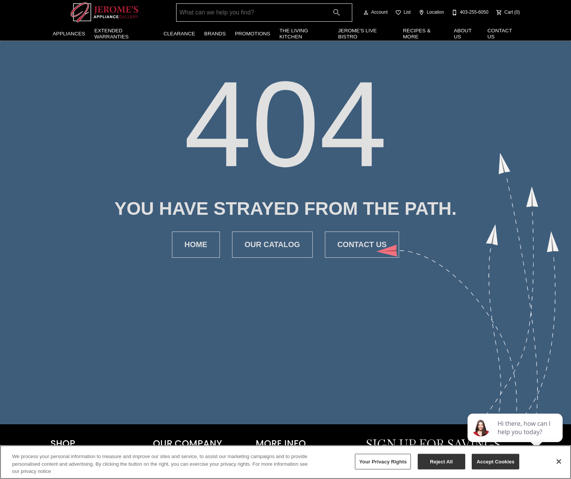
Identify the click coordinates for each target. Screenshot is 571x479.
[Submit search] (336, 12)
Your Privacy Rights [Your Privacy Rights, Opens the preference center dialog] (383, 461)
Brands (215, 33)
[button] (366, 12)
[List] (402, 12)
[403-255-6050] (469, 12)
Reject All (441, 461)
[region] (285, 462)
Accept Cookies (495, 461)
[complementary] (516, 437)
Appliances (69, 33)
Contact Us (499, 34)
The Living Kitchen (293, 34)
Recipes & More (417, 34)
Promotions (252, 33)
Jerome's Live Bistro (357, 34)
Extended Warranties (111, 34)
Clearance (179, 33)
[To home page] (104, 12)
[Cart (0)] (507, 12)
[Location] (430, 12)
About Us (463, 34)
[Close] (558, 461)
